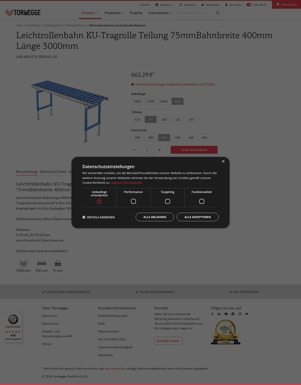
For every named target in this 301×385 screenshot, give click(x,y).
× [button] (223, 161)
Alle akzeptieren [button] (197, 217)
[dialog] (150, 192)
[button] (98, 217)
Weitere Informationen (126, 183)
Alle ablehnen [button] (154, 217)
